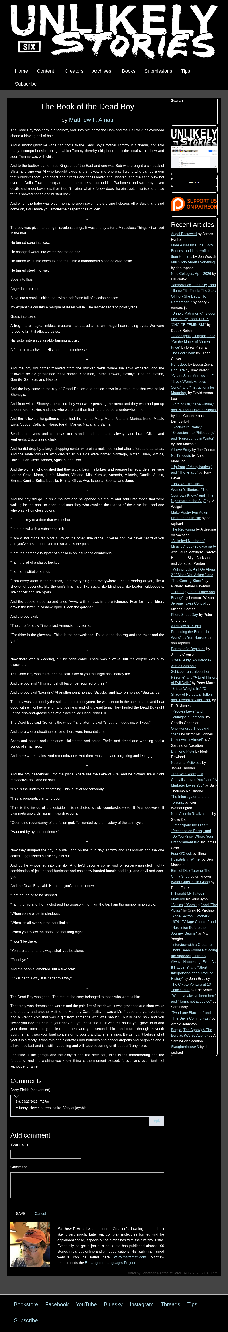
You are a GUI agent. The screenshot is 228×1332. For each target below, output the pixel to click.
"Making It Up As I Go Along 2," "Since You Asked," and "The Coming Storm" (193, 575)
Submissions (158, 71)
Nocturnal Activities (186, 763)
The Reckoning (183, 529)
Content (47, 71)
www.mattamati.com (130, 1257)
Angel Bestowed (184, 234)
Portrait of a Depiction (188, 649)
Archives (103, 71)
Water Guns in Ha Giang (190, 882)
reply (157, 1121)
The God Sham (183, 353)
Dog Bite (178, 370)
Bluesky (113, 1304)
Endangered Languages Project (110, 1263)
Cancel (40, 1214)
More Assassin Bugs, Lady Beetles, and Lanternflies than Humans (192, 250)
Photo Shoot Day (184, 615)
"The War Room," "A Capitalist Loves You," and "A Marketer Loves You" (194, 779)
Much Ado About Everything (193, 262)
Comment (19, 1167)
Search (177, 100)
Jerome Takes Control (188, 603)
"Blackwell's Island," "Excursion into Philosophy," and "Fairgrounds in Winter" (193, 432)
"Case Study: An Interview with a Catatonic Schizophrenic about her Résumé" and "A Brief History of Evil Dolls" (194, 671)
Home (21, 71)
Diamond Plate (182, 751)
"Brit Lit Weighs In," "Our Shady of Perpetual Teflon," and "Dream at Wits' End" (192, 694)
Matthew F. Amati (91, 119)
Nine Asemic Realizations (191, 814)
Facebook (57, 1304)
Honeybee (179, 364)
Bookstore (26, 1304)
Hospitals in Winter (186, 859)
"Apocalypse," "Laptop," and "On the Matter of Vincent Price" (193, 341)
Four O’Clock (181, 853)
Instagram (142, 1304)
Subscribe (26, 84)
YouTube (86, 1304)
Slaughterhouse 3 (185, 1047)
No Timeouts (181, 455)
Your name (19, 1144)
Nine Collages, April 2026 (191, 274)
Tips (185, 71)
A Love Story (181, 450)
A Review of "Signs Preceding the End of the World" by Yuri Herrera (190, 631)
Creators (74, 71)
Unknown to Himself (187, 740)
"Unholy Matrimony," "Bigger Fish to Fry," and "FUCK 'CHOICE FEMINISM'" (193, 319)
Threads (170, 1304)
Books (128, 71)
